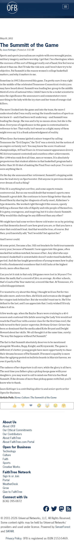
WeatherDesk (10, 484)
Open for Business (17, 447)
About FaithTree (12, 438)
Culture (25, 398)
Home (17, 398)
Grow (6, 488)
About (9, 426)
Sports (7, 463)
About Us (9, 422)
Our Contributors (12, 434)
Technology (9, 451)
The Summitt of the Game (29, 45)
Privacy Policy (13, 538)
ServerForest (62, 527)
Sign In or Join (11, 476)
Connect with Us (15, 497)
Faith (5, 459)
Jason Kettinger (9, 50)
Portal (6, 480)
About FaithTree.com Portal (18, 442)
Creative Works (11, 467)
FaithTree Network (17, 472)
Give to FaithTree (12, 492)
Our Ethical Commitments (17, 430)
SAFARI (10, 531)
